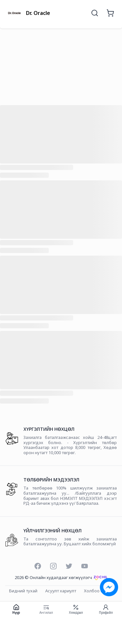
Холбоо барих (98, 591)
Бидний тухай (23, 591)
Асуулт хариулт (60, 591)
